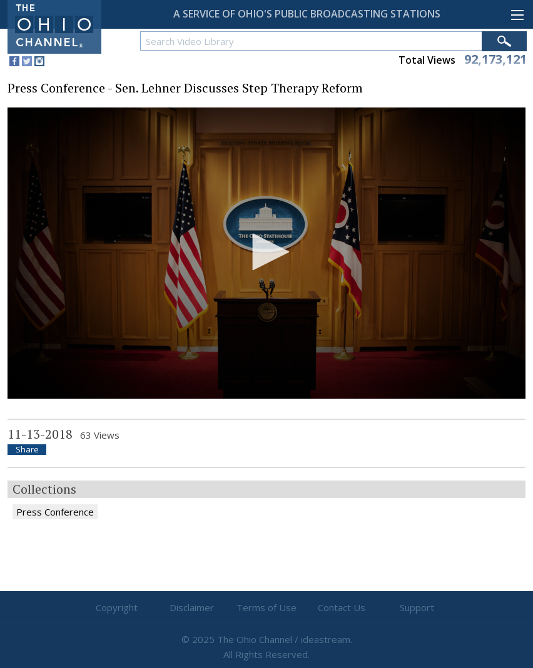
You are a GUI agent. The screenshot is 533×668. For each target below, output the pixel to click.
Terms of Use (266, 607)
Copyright (117, 607)
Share (27, 449)
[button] (266, 251)
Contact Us (341, 607)
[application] (266, 253)
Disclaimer (192, 607)
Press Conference (55, 512)
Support (417, 607)
